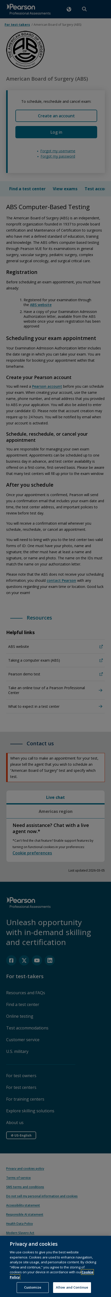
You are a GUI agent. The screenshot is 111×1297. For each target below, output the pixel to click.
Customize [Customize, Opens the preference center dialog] (32, 1291)
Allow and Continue (72, 1291)
